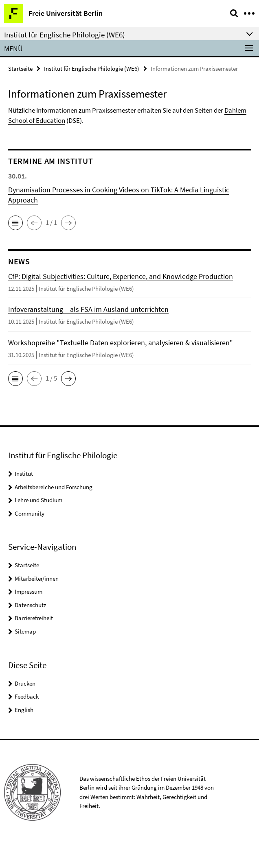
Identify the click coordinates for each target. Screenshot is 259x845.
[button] (15, 223)
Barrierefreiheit (34, 618)
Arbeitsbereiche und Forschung (53, 487)
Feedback (27, 696)
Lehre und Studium (38, 500)
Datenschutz (30, 605)
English (24, 710)
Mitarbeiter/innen (37, 578)
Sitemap (25, 631)
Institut (24, 473)
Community (29, 513)
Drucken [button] (25, 683)
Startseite (20, 68)
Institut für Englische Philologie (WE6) (91, 68)
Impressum (28, 591)
